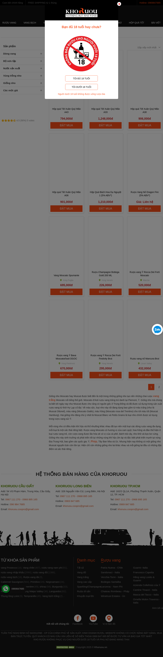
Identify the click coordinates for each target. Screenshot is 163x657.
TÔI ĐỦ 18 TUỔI (81, 78)
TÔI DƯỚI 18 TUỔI (81, 87)
